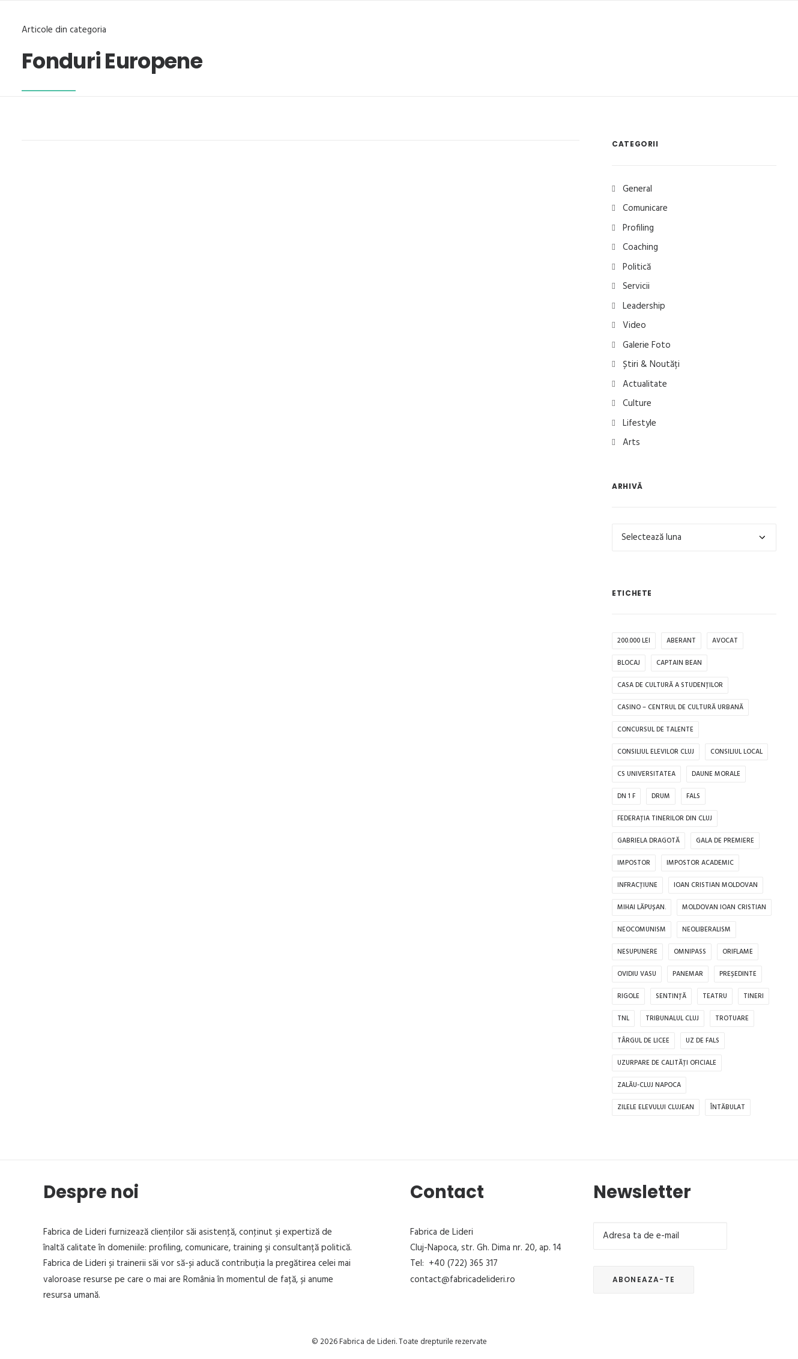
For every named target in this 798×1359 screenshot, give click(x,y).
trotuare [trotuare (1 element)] (732, 1018)
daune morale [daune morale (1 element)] (716, 774)
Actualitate (645, 384)
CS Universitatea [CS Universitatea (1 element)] (646, 774)
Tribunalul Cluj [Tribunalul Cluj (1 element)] (672, 1018)
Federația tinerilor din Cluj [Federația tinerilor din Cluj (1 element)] (664, 818)
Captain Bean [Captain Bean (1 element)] (679, 663)
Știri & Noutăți (651, 364)
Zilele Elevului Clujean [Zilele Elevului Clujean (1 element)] (655, 1107)
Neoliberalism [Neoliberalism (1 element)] (706, 929)
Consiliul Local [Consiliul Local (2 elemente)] (736, 751)
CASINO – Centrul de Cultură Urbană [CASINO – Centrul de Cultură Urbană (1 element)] (680, 707)
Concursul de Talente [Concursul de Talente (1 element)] (655, 729)
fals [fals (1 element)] (693, 796)
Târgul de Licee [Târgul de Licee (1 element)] (643, 1040)
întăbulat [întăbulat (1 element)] (727, 1107)
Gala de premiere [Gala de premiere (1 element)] (725, 840)
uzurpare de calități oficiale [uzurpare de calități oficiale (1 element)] (666, 1063)
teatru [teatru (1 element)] (715, 996)
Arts (631, 442)
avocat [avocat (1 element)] (725, 640)
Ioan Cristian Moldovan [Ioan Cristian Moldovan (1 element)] (716, 885)
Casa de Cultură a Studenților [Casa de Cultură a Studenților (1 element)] (670, 685)
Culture (637, 403)
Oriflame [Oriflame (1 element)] (737, 951)
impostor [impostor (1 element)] (633, 863)
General (637, 189)
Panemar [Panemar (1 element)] (688, 974)
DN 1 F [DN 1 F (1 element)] (626, 796)
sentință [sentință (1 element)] (671, 996)
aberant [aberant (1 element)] (681, 640)
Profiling (638, 228)
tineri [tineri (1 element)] (753, 996)
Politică (637, 267)
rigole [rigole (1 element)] (628, 996)
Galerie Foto (647, 345)
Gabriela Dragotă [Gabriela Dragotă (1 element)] (648, 840)
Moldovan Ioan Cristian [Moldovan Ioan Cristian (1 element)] (724, 907)
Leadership (644, 306)
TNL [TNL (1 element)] (623, 1018)
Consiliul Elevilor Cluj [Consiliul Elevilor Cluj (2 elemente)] (655, 751)
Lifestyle (639, 423)
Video (634, 325)
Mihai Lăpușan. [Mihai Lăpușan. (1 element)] (641, 907)
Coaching (640, 247)
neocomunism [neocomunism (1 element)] (641, 929)
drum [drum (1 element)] (660, 796)
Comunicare (645, 208)
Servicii (636, 286)
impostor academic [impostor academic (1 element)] (700, 863)
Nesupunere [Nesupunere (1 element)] (637, 951)
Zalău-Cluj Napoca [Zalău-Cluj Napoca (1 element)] (649, 1085)
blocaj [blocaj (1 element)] (628, 663)
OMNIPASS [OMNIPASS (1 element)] (690, 951)
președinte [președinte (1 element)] (738, 974)
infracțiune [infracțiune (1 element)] (637, 885)
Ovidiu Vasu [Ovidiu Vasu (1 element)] (636, 974)
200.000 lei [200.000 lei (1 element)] (633, 640)
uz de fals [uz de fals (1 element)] (702, 1040)
